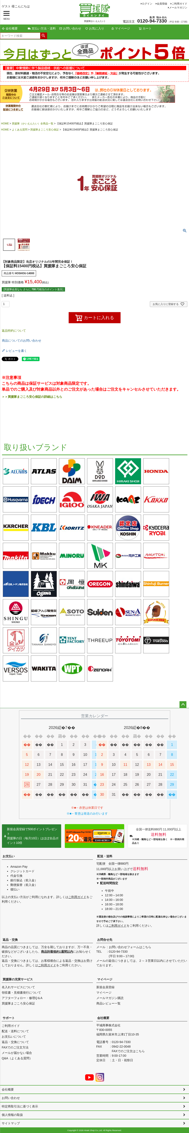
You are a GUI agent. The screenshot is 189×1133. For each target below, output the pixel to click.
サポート (9, 1018)
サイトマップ (11, 1123)
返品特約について (14, 330)
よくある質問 (19, 129)
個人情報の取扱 (12, 1115)
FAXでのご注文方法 (15, 1047)
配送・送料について (15, 1031)
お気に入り (94, 28)
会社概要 (10, 28)
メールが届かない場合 (17, 1053)
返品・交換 (10, 939)
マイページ (120, 28)
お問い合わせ (70, 28)
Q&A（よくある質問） (17, 1058)
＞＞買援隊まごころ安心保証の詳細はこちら (32, 396)
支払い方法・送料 (42, 28)
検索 (43, 36)
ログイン (147, 3)
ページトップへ (182, 704)
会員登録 (162, 3)
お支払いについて (14, 1036)
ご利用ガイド (179, 3)
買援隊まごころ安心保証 (44, 129)
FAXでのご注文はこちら (128, 1051)
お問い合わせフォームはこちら (130, 947)
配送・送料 (104, 856)
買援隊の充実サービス (18, 979)
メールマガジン (178, 7)
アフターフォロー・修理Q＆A (22, 998)
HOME (5, 123)
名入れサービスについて (18, 987)
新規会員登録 (105, 987)
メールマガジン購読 (110, 998)
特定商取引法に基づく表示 (20, 1106)
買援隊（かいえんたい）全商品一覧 (32, 123)
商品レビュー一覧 (108, 1003)
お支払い (9, 856)
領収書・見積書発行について (21, 992)
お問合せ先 (104, 939)
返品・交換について (15, 1042)
